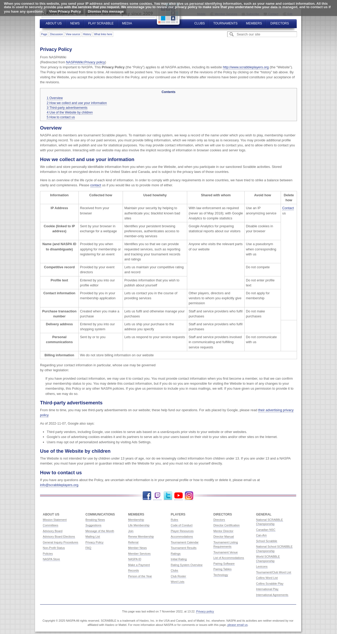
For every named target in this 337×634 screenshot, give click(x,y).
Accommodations (182, 536)
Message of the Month (100, 531)
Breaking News (95, 519)
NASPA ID (134, 559)
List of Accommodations (229, 557)
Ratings (176, 553)
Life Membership (139, 525)
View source (73, 34)
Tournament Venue (226, 552)
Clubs (199, 23)
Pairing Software (224, 563)
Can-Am (261, 535)
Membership (136, 519)
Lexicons (261, 566)
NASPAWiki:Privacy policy (85, 62)
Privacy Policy (94, 542)
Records (133, 570)
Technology (221, 574)
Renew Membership (141, 536)
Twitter (168, 495)
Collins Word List (267, 577)
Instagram (189, 495)
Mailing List (93, 536)
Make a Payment (139, 564)
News (75, 23)
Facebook (147, 495)
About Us (54, 23)
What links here (103, 34)
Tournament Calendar (185, 542)
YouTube (178, 495)
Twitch (157, 495)
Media (127, 23)
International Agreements (272, 594)
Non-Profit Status (54, 547)
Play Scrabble (101, 23)
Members (254, 23)
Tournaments (225, 23)
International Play (267, 589)
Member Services (139, 553)
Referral (133, 542)
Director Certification (227, 525)
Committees (50, 525)
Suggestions (94, 525)
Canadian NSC (265, 529)
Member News (137, 547)
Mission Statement (55, 519)
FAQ (88, 547)
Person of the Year (140, 576)
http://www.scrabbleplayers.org (246, 67)
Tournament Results (184, 547)
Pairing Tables (223, 569)
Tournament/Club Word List (273, 572)
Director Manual (224, 536)
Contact (288, 208)
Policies (48, 553)
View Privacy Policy (65, 11)
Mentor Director (224, 531)
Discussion (56, 34)
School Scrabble (266, 541)
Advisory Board (53, 531)
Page (44, 34)
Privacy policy (205, 611)
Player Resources (182, 531)
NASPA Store (51, 559)
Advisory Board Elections (59, 536)
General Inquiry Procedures (60, 542)
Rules (174, 519)
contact (95, 185)
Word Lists (178, 581)
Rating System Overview (186, 564)
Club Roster (178, 576)
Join (130, 531)
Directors (279, 23)
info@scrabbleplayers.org (59, 485)
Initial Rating (179, 559)
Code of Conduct (182, 525)
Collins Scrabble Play (270, 583)
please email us (237, 624)
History (87, 34)
